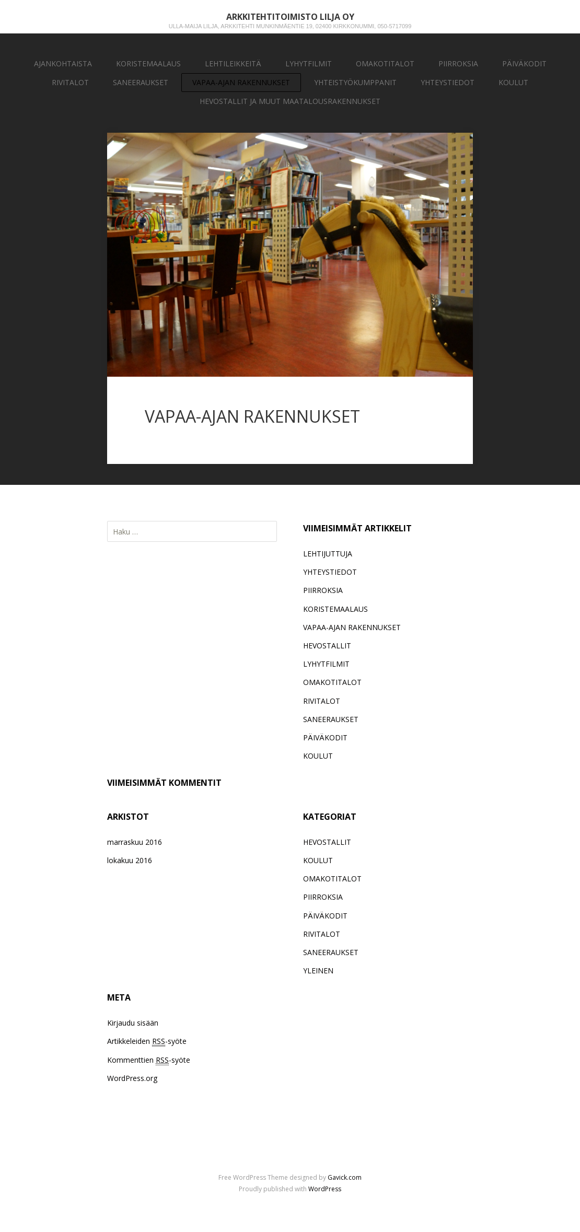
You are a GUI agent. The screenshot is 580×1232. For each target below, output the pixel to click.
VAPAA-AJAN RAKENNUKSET (241, 82)
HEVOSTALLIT (327, 645)
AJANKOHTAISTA (63, 63)
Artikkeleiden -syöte (147, 1041)
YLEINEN (318, 970)
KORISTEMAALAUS (148, 63)
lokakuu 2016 (129, 860)
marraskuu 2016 (134, 842)
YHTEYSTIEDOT (447, 82)
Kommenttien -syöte (148, 1060)
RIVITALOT (70, 82)
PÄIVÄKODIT (524, 63)
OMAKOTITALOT (385, 63)
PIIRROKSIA (458, 63)
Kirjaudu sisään (132, 1023)
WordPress (324, 1188)
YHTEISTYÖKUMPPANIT (355, 82)
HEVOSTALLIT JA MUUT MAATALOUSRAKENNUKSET (290, 101)
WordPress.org (132, 1078)
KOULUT (513, 82)
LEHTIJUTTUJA (327, 554)
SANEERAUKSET (140, 82)
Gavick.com (345, 1177)
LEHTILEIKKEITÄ (233, 63)
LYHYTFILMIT (308, 63)
